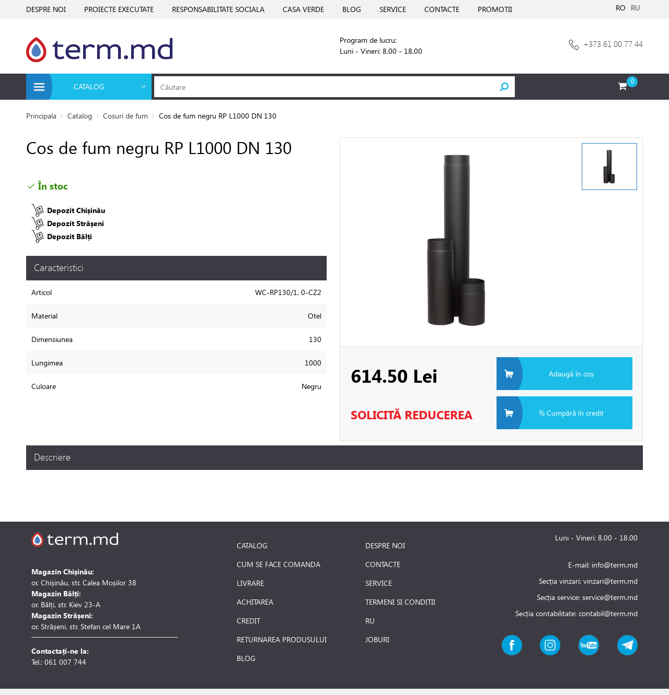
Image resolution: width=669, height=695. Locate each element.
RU (635, 8)
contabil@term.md (608, 613)
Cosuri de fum (125, 116)
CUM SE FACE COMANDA (278, 564)
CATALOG (252, 545)
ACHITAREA (255, 602)
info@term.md (615, 565)
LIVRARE (250, 583)
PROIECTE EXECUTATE (119, 9)
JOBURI (377, 639)
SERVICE (392, 9)
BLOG (351, 9)
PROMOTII (495, 9)
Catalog (79, 116)
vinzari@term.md (610, 581)
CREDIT (248, 621)
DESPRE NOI (46, 9)
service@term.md (610, 597)
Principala (41, 116)
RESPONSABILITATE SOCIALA (218, 9)
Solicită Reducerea (411, 414)
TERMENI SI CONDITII (400, 602)
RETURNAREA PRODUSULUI (282, 639)
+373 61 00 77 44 (613, 43)
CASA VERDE (303, 9)
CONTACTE (441, 9)
